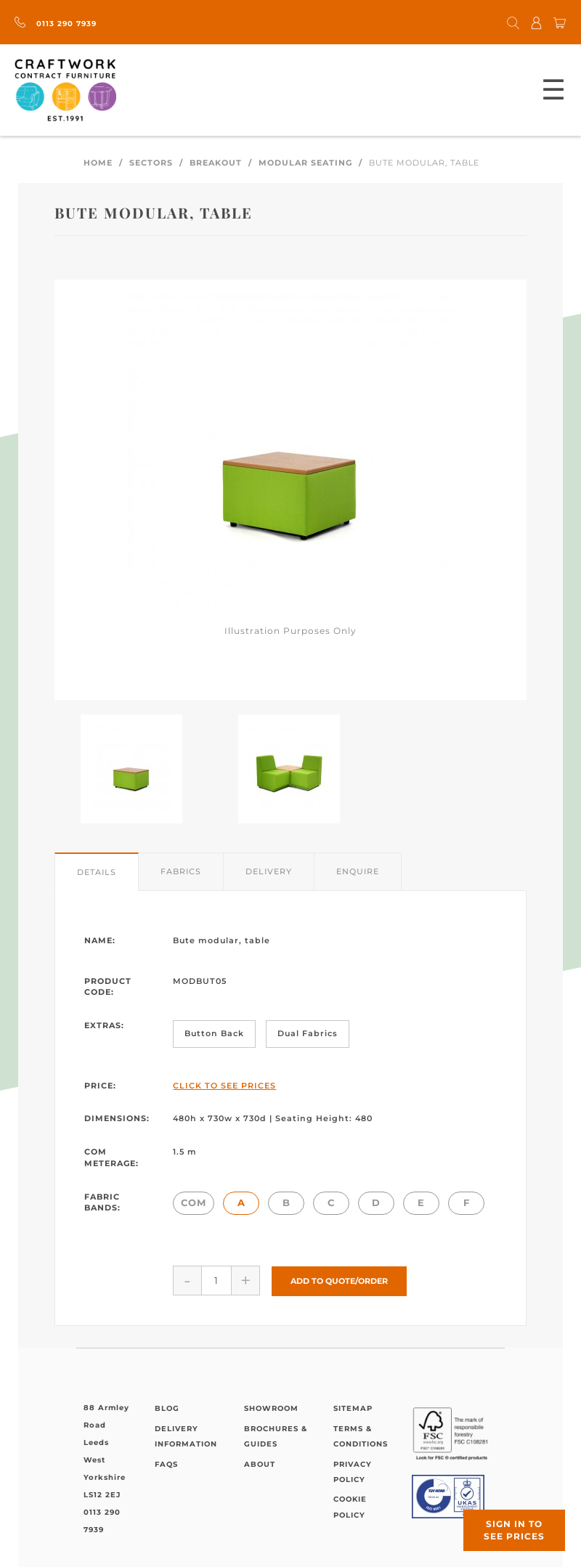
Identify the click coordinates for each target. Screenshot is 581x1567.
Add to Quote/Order (339, 1279)
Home (98, 163)
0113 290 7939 (56, 23)
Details (96, 872)
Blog (167, 1407)
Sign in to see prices (514, 1530)
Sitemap (353, 1407)
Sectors (151, 163)
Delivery (268, 871)
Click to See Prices (224, 1085)
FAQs (166, 1463)
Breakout (216, 163)
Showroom (271, 1407)
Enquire (357, 871)
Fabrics (181, 871)
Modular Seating (305, 163)
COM (193, 1202)
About (259, 1463)
